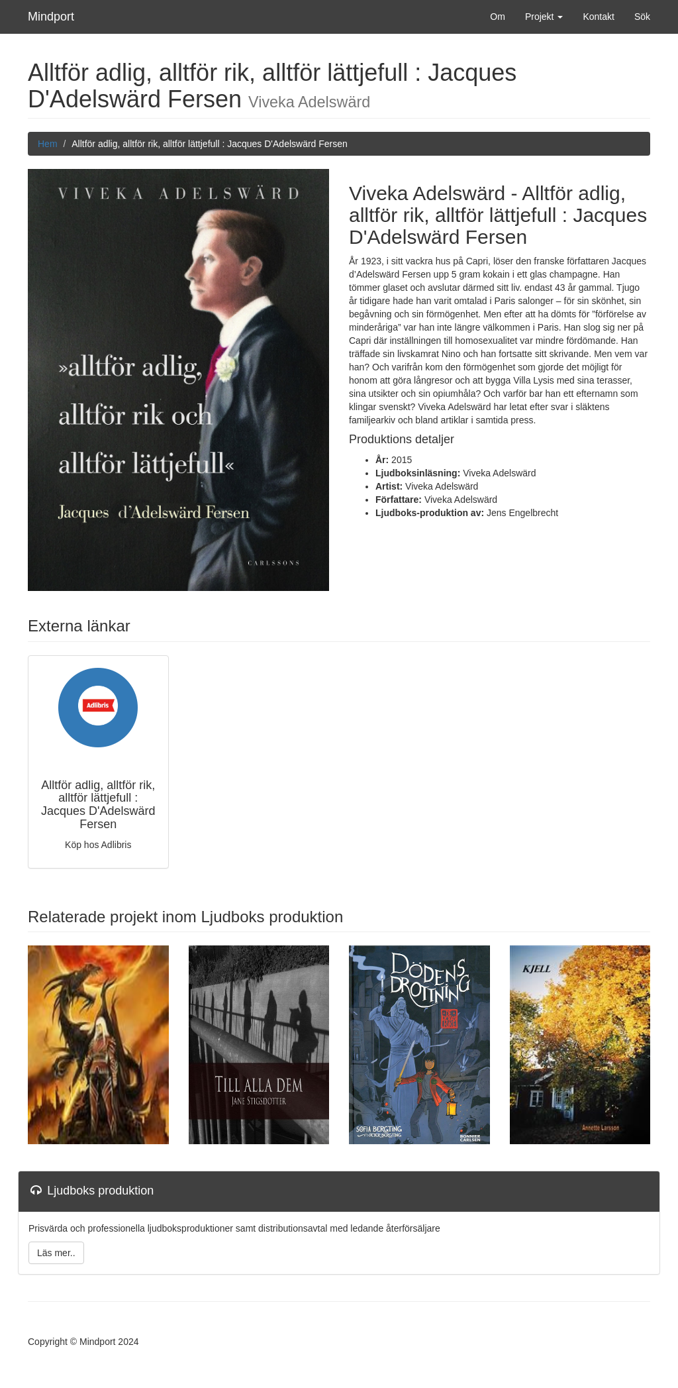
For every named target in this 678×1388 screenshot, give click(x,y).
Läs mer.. (56, 1253)
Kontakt (598, 16)
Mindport (51, 16)
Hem (48, 143)
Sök (642, 16)
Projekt (544, 16)
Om (497, 16)
